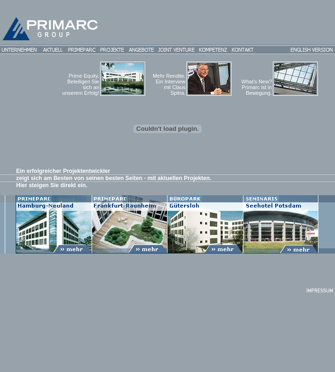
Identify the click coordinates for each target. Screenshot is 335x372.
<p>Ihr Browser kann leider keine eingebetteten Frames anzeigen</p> (167, 210)
